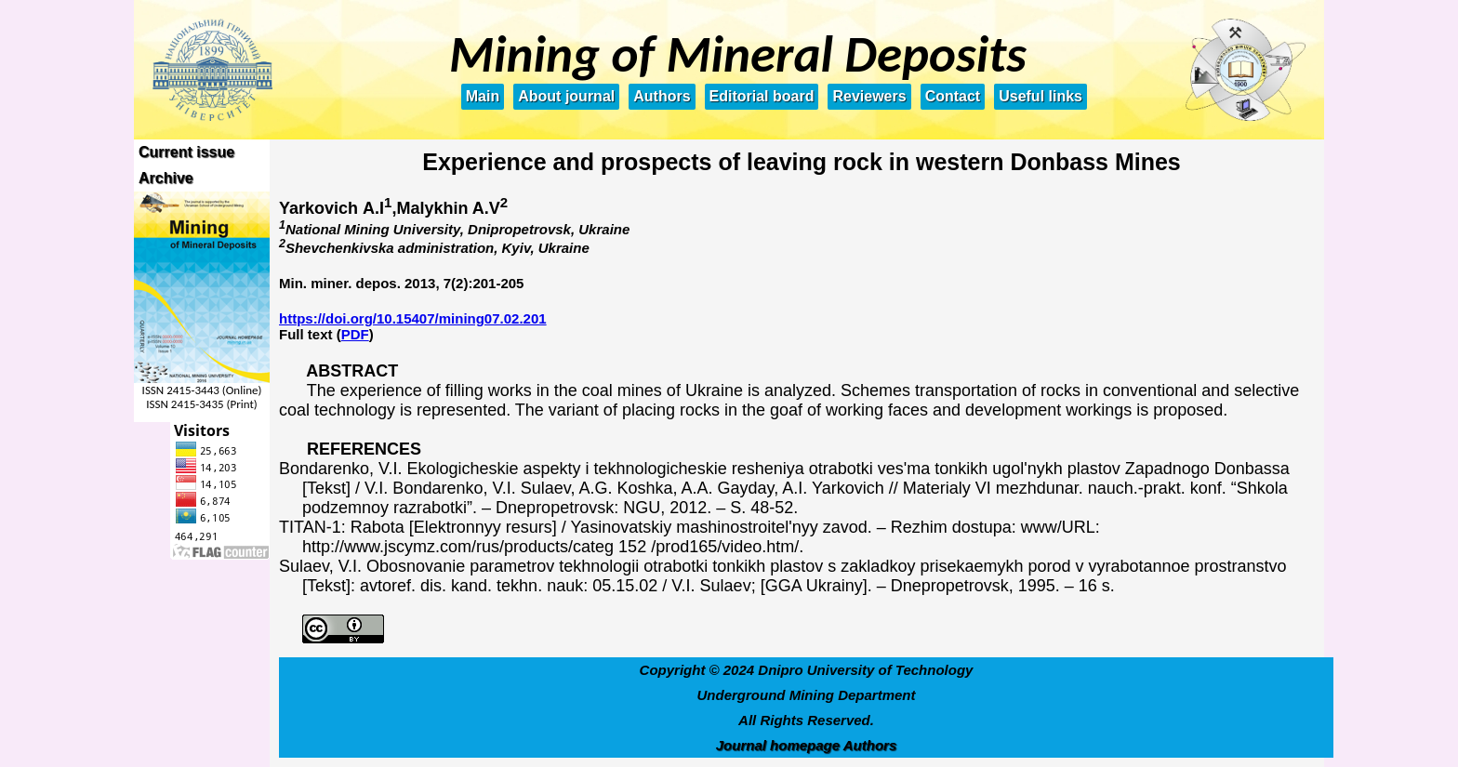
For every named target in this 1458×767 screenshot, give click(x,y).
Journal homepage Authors (806, 745)
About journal (566, 96)
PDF (355, 334)
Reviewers (869, 96)
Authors (661, 96)
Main (482, 96)
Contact (953, 96)
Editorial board (762, 96)
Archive (166, 178)
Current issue (186, 152)
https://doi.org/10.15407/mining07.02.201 (413, 318)
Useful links (1040, 96)
